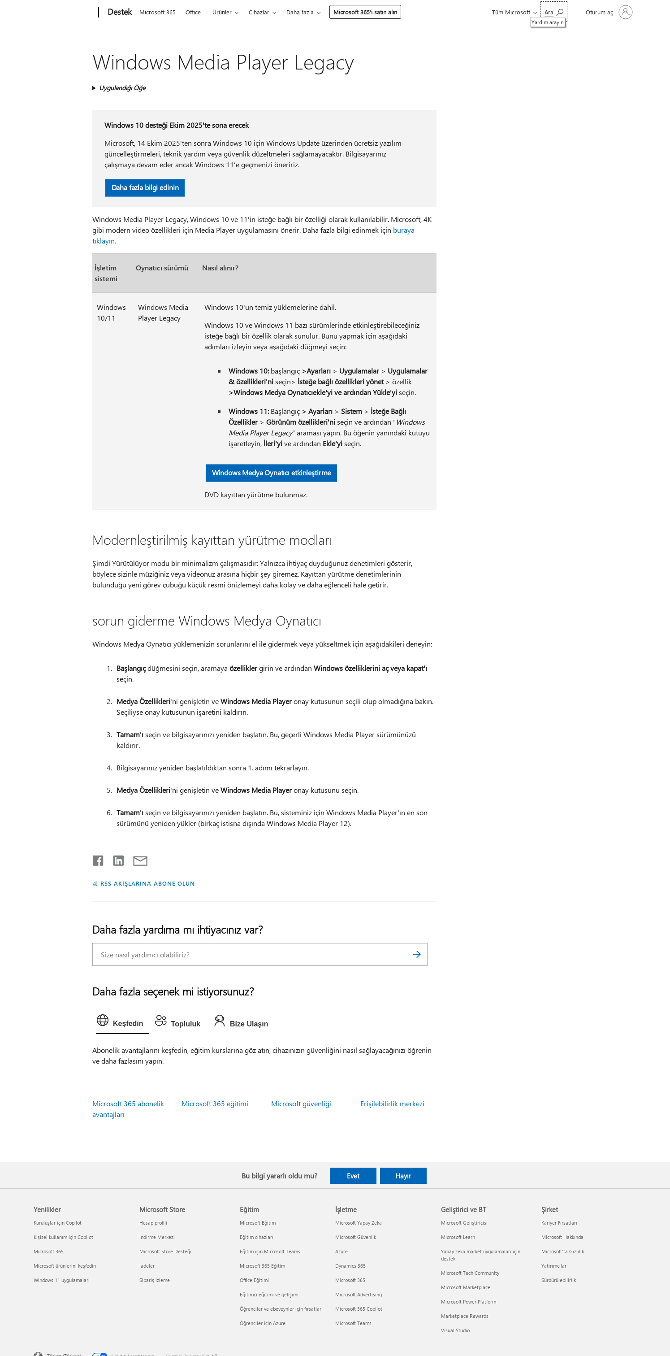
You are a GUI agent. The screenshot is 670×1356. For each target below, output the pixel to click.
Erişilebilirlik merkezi (392, 1103)
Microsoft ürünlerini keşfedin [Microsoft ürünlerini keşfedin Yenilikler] (65, 1265)
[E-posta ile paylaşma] (136, 859)
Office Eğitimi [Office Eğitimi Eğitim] (254, 1280)
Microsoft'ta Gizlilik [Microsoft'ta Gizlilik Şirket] (562, 1251)
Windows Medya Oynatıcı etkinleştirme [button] (271, 472)
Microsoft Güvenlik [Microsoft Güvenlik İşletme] (355, 1237)
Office (193, 12)
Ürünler (222, 12)
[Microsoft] (64, 12)
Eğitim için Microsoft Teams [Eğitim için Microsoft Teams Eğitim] (270, 1251)
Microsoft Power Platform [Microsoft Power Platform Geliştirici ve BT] (468, 1301)
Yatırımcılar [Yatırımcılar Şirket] (553, 1265)
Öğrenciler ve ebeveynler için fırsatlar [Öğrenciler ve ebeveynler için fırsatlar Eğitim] (280, 1308)
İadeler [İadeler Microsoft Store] (147, 1265)
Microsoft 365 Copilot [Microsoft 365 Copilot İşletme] (358, 1308)
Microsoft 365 (157, 12)
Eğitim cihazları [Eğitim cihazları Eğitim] (256, 1237)
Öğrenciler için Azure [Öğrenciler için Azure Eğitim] (262, 1323)
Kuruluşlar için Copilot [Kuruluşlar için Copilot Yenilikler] (58, 1222)
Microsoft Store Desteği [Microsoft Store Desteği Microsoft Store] (165, 1251)
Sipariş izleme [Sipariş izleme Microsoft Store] (154, 1280)
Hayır (403, 1175)
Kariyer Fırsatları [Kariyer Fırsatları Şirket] (559, 1222)
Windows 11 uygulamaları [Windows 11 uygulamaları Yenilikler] (62, 1280)
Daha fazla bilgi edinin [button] (144, 187)
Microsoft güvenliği (301, 1103)
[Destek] (118, 12)
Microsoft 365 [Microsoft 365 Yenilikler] (49, 1251)
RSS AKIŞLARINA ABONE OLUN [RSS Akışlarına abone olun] (147, 883)
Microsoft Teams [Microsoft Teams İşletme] (353, 1323)
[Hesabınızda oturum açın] (608, 12)
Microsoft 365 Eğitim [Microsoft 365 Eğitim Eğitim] (262, 1265)
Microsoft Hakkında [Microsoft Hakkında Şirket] (562, 1237)
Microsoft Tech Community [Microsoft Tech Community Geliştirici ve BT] (470, 1272)
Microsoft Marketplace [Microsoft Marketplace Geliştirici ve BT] (465, 1287)
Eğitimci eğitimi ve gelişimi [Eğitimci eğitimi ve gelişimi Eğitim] (269, 1294)
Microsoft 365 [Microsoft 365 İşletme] (350, 1280)
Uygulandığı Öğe (122, 87)
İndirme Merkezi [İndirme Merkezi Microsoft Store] (157, 1237)
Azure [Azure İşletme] (341, 1251)
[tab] (122, 1022)
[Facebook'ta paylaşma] (98, 859)
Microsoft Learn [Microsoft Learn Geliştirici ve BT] (458, 1237)
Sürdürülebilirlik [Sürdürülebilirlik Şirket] (558, 1280)
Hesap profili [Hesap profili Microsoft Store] (153, 1222)
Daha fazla (300, 12)
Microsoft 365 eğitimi (215, 1103)
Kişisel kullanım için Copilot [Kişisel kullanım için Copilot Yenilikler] (63, 1237)
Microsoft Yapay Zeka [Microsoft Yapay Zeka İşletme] (358, 1222)
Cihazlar (259, 12)
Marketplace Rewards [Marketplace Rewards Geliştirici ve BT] (464, 1316)
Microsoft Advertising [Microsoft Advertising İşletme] (358, 1294)
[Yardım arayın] (553, 11)
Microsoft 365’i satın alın (365, 12)
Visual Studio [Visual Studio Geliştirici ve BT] (455, 1330)
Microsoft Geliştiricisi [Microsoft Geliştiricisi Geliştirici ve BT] (464, 1222)
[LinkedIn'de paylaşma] (115, 859)
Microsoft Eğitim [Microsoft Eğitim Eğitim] (258, 1222)
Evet (353, 1175)
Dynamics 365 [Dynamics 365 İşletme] (350, 1265)
